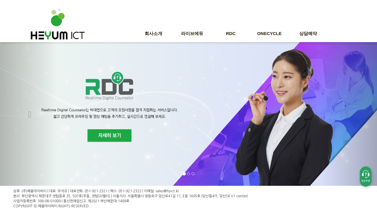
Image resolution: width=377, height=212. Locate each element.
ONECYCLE (269, 33)
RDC (231, 33)
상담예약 (308, 33)
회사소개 (153, 33)
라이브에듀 (192, 33)
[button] (28, 113)
